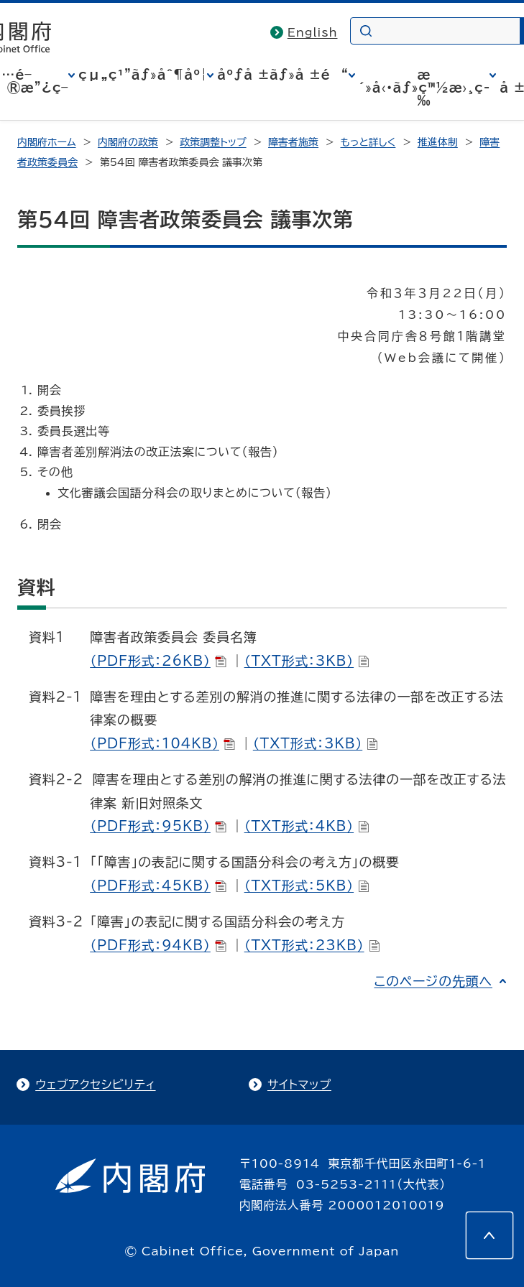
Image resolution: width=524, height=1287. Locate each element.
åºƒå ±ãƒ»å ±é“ (282, 74)
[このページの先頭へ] (489, 1235)
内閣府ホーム (46, 142)
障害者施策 (293, 142)
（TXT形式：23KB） (312, 945)
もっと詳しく (368, 142)
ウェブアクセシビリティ (95, 1084)
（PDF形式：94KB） (158, 945)
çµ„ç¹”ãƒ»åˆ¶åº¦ (142, 74)
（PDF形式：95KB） (158, 825)
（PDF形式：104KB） (162, 743)
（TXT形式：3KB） (306, 660)
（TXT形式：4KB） (306, 825)
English (313, 32)
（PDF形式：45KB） (158, 885)
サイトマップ (299, 1084)
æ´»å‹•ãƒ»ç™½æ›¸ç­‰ (424, 87)
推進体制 (438, 142)
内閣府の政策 (128, 142)
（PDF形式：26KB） (158, 660)
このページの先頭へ (433, 981)
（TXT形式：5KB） (306, 885)
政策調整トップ (213, 142)
